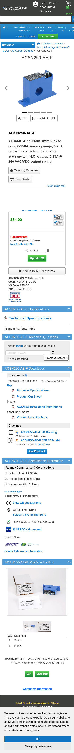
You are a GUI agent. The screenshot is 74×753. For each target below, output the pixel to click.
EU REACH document (27, 529)
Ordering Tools (48, 36)
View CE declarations (27, 502)
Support (33, 36)
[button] (6, 88)
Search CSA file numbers (29, 514)
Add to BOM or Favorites (37, 271)
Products (20, 36)
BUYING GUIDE (44, 118)
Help (9, 385)
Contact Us (60, 29)
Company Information (37, 688)
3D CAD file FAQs (42, 444)
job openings (45, 706)
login (19, 345)
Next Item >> (46, 210)
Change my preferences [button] (38, 746)
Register (53, 3)
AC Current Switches (22, 50)
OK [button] (38, 739)
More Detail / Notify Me (21, 244)
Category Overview (24, 170)
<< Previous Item (29, 210)
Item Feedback (37, 451)
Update (34, 258)
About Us (50, 29)
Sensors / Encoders (52, 43)
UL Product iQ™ (13, 491)
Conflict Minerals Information (23, 551)
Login (43, 3)
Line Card (71, 29)
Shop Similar (20, 179)
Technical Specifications (27, 318)
